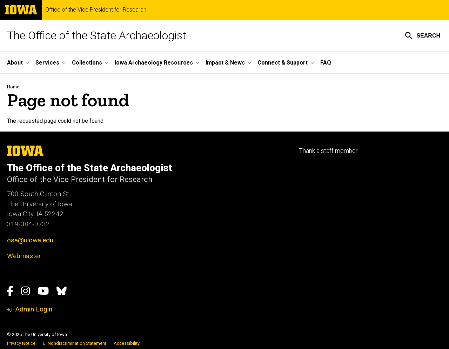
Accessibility (127, 343)
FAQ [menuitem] (325, 62)
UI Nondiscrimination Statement (74, 343)
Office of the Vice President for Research (95, 10)
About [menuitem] (15, 62)
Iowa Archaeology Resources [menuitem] (154, 62)
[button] (422, 35)
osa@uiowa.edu (30, 240)
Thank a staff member (328, 150)
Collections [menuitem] (87, 62)
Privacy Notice (21, 343)
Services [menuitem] (47, 62)
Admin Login (33, 309)
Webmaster (24, 256)
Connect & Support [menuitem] (282, 62)
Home (13, 86)
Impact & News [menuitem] (225, 62)
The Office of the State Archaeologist (96, 35)
